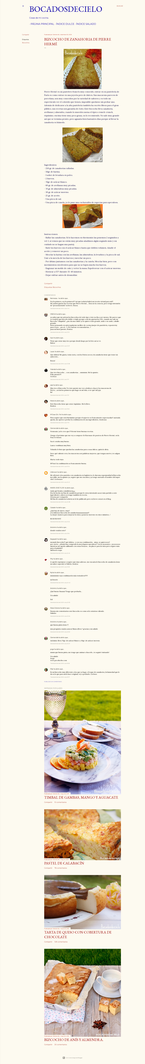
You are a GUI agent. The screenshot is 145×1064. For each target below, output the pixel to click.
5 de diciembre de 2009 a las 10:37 (60, 346)
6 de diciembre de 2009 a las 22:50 (60, 632)
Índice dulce (64, 23)
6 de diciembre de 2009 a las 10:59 (60, 567)
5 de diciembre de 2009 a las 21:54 (60, 533)
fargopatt (53, 539)
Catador (53, 507)
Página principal (41, 23)
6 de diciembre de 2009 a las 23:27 (60, 643)
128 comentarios (60, 942)
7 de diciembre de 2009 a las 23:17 (60, 677)
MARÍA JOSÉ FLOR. (57, 488)
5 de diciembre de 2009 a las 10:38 (60, 363)
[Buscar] (120, 6)
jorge (52, 649)
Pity (51, 559)
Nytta (52, 572)
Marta (52, 401)
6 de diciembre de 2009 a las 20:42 (60, 582)
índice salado (85, 23)
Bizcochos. (26, 43)
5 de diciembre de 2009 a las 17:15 (59, 422)
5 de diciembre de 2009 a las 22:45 (60, 553)
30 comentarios (60, 1045)
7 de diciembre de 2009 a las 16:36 (60, 663)
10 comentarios (60, 802)
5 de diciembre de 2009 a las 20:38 (60, 502)
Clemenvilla (54, 428)
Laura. (52, 351)
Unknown (53, 472)
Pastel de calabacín (64, 863)
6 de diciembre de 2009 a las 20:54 (60, 616)
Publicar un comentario (53, 681)
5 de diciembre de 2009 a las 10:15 (59, 332)
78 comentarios (60, 868)
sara (51, 385)
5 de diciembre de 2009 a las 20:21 (60, 482)
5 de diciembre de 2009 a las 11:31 (59, 395)
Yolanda (53, 369)
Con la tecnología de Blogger (72, 1058)
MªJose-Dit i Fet (56, 414)
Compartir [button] (25, 35)
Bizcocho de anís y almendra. (73, 1039)
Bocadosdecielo (65, 9)
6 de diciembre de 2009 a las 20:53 (60, 602)
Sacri (52, 338)
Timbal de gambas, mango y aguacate (81, 797)
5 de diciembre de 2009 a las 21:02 (60, 521)
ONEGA (53, 314)
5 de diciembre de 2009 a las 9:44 (59, 308)
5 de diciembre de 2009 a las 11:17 (59, 379)
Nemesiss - (54, 298)
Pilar (51, 669)
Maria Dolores (55, 608)
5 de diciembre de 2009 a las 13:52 (59, 409)
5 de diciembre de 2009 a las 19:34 (60, 466)
